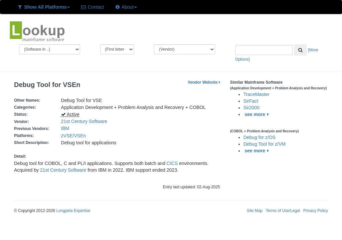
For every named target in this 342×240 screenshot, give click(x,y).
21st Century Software (84, 121)
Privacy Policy (315, 210)
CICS (172, 163)
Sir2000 (251, 107)
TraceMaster (256, 94)
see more (258, 114)
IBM (65, 128)
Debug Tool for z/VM (264, 144)
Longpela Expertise (73, 210)
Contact (92, 7)
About (126, 7)
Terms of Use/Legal (283, 210)
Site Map (255, 210)
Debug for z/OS (259, 137)
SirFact (250, 101)
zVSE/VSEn (75, 135)
